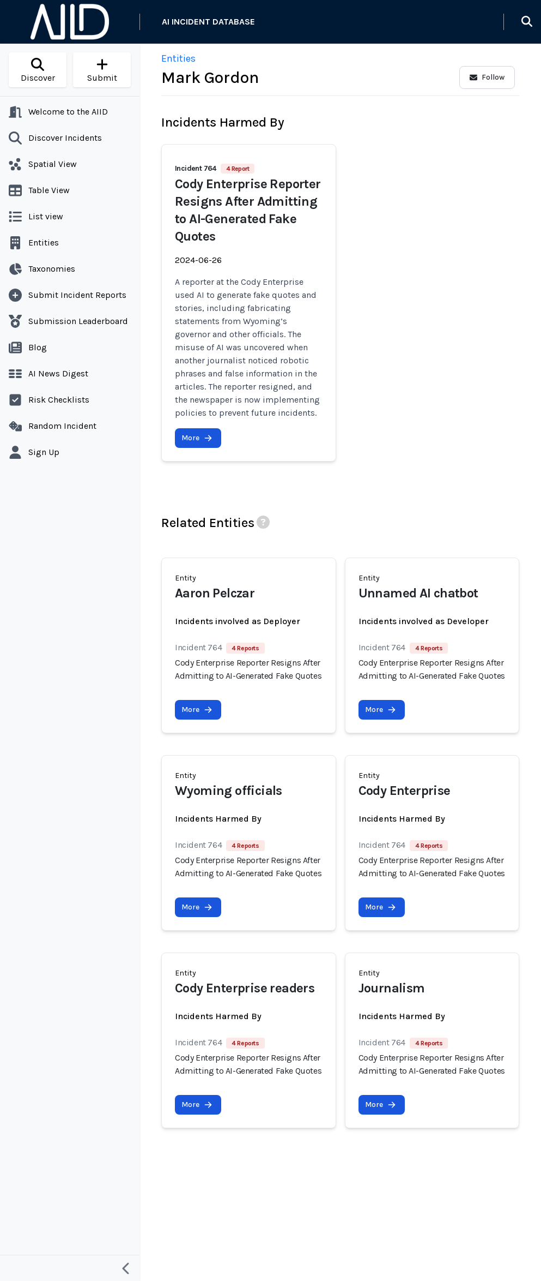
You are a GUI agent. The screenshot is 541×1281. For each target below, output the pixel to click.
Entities (178, 58)
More (196, 437)
